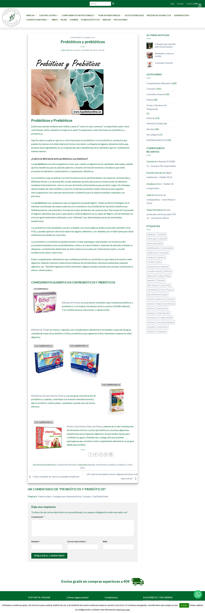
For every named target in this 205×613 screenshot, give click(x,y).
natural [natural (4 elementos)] (150, 304)
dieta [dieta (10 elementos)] (168, 276)
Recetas (150, 129)
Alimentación (182, 15)
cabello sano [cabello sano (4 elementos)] (152, 253)
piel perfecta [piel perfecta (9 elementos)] (162, 308)
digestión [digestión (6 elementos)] (151, 280)
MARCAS (31, 15)
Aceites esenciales (134, 15)
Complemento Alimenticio (82, 37)
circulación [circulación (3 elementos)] (164, 253)
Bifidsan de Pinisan (71, 302)
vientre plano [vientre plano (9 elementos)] (162, 327)
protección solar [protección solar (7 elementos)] (163, 313)
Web (105, 541)
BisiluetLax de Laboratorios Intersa (48, 395)
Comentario (37, 517)
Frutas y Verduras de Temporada (156, 107)
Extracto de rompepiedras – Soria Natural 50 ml (160, 199)
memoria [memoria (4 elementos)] (170, 299)
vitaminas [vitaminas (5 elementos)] (162, 331)
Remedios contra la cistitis (164, 54)
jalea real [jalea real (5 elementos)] (160, 299)
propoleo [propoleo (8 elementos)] (150, 313)
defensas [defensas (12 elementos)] (167, 271)
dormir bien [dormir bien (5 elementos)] (165, 285)
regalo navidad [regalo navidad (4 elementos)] (166, 317)
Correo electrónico (77, 541)
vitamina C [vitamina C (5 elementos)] (151, 331)
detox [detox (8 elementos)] (161, 276)
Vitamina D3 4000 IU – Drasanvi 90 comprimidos (161, 163)
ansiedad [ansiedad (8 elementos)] (162, 234)
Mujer (64, 20)
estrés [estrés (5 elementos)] (163, 290)
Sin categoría (152, 134)
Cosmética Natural (155, 94)
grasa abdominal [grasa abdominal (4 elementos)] (154, 294)
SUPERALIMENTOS (156, 140)
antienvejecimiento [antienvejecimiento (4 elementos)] (155, 243)
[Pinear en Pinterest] (105, 454)
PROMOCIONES (155, 123)
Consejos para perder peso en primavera (165, 45)
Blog (172, 4)
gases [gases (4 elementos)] (171, 290)
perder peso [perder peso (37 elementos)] (170, 304)
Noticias (150, 118)
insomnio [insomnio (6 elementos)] (151, 299)
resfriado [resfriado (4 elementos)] (151, 322)
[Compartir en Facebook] (90, 454)
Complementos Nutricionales (79, 15)
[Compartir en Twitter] (95, 454)
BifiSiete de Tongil (40, 329)
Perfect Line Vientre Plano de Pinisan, (85, 426)
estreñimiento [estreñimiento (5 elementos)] (152, 290)
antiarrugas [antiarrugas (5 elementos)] (152, 239)
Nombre (35, 541)
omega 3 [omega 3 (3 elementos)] (159, 304)
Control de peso (49, 15)
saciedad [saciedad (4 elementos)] (151, 327)
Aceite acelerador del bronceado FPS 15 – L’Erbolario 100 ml (161, 213)
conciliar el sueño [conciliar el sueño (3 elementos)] (154, 262)
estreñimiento (101, 465)
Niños (55, 20)
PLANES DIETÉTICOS (90, 20)
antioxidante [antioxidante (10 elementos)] (168, 248)
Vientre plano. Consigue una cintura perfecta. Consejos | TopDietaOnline (73, 496)
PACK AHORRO (121, 20)
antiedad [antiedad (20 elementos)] (162, 239)
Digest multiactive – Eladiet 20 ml (159, 175)
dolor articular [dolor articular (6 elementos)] (153, 285)
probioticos (121, 465)
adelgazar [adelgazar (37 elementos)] (151, 234)
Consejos (150, 88)
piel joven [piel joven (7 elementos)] (151, 308)
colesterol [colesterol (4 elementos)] (161, 257)
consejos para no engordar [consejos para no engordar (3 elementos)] (157, 266)
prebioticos (112, 465)
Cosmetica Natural (37, 19)
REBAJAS (107, 20)
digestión (91, 465)
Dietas (149, 99)
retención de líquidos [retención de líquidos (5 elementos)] (165, 322)
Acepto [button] (184, 605)
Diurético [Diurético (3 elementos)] (161, 280)
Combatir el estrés (164, 62)
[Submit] (113, 4)
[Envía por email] (100, 454)
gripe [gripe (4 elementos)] (165, 294)
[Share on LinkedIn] (111, 454)
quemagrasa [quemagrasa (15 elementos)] (152, 317)
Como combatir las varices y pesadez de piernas (53, 476)
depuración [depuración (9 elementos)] (151, 276)
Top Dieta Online (96, 50)
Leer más (125, 609)
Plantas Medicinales (110, 15)
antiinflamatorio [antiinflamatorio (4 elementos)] (153, 248)
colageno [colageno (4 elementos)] (151, 257)
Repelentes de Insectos (159, 15)
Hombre (74, 20)
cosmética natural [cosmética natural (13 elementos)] (154, 271)
